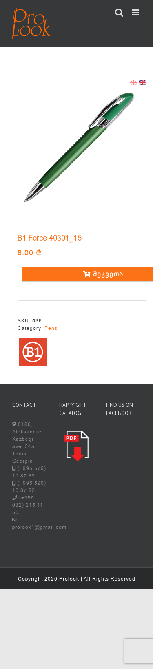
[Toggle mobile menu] (136, 12)
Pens (51, 328)
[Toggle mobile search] (119, 12)
